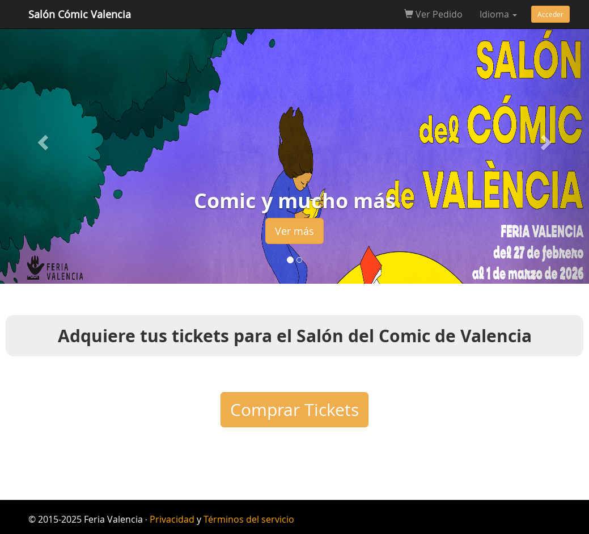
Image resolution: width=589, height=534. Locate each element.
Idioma (498, 14)
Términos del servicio (249, 519)
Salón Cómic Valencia (79, 14)
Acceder (550, 14)
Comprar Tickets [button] (294, 409)
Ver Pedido (433, 14)
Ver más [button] (294, 231)
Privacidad (172, 519)
